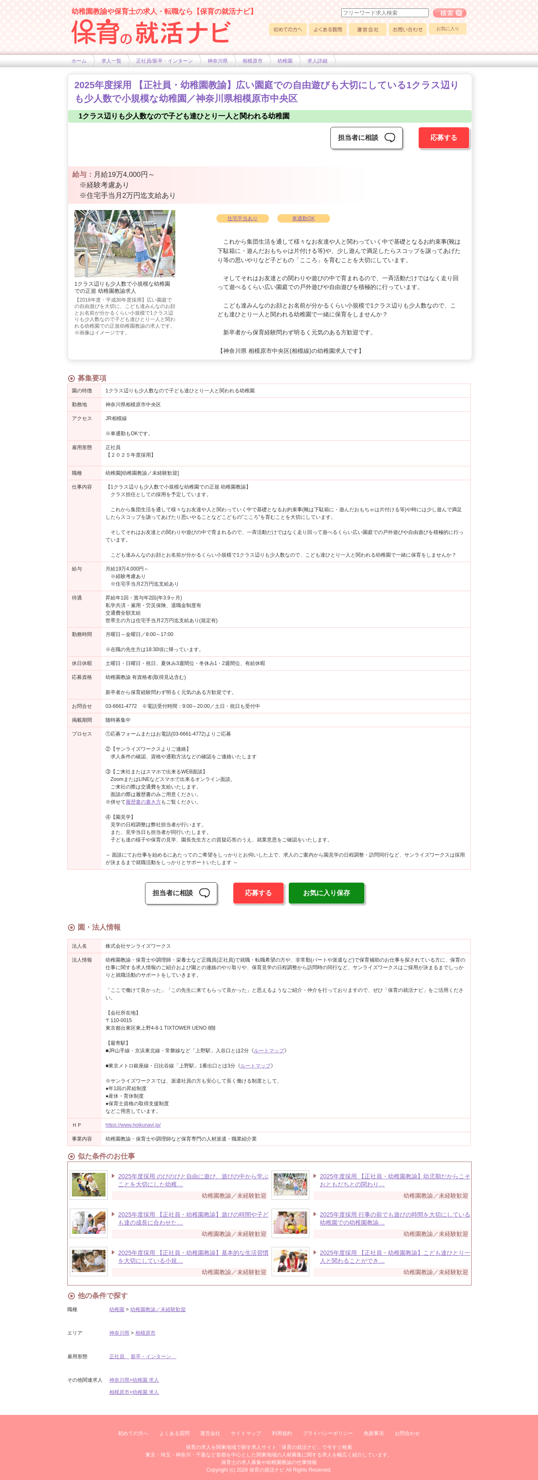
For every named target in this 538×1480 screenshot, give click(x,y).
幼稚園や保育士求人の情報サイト (151, 31)
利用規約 (282, 1433)
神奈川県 (218, 61)
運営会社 (368, 29)
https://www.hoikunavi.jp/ (133, 1125)
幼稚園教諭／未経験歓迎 (158, 1309)
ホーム (79, 61)
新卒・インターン (153, 1356)
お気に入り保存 (326, 892)
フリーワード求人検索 (450, 13)
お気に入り (447, 28)
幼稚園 (285, 61)
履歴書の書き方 (143, 802)
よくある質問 (328, 29)
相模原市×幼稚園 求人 (134, 1392)
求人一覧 (111, 61)
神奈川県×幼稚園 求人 (134, 1380)
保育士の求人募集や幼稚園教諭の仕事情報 (269, 1462)
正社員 (119, 1356)
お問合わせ (407, 1433)
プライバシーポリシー (328, 1433)
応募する (443, 137)
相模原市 (253, 61)
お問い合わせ (408, 29)
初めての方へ (288, 29)
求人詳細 (317, 61)
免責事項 (374, 1433)
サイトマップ (246, 1433)
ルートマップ (269, 1051)
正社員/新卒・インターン (164, 61)
